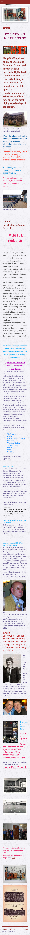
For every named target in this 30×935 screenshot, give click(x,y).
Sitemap (12, 929)
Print (5, 929)
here (13, 858)
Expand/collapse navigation (15, 2)
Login (26, 929)
